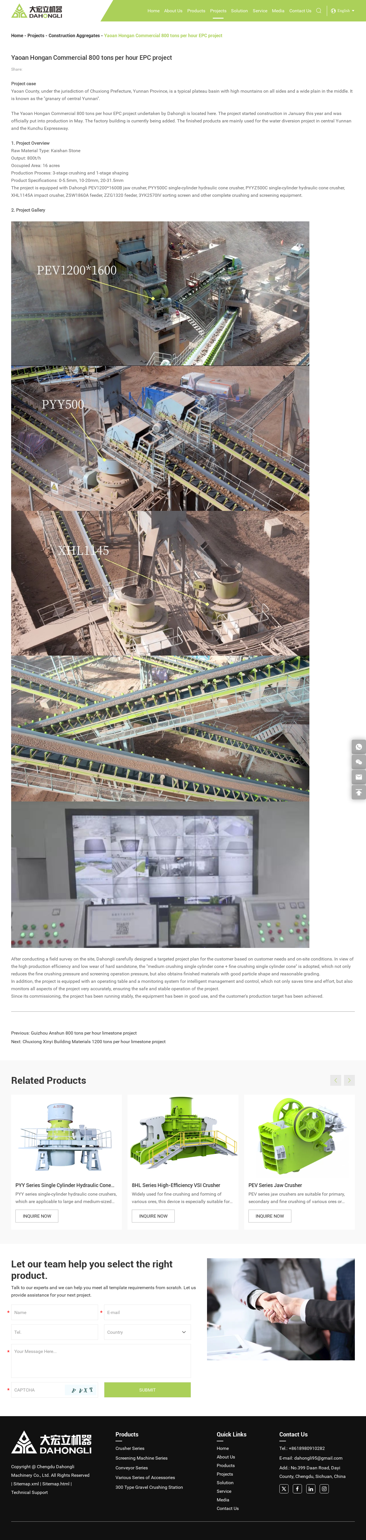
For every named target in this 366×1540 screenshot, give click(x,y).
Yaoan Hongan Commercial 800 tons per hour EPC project (163, 35)
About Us (173, 10)
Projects (218, 10)
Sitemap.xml (26, 1484)
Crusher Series (130, 1448)
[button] (335, 1080)
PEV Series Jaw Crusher (275, 1185)
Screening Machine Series (142, 1458)
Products (196, 10)
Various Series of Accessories (145, 1477)
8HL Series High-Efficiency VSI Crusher (176, 1185)
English (343, 11)
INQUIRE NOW (37, 1216)
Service (260, 10)
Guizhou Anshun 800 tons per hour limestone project (84, 1033)
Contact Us (300, 10)
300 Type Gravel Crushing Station (149, 1487)
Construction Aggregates (74, 35)
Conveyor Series (132, 1467)
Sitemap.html (55, 1484)
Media (278, 10)
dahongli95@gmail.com (318, 1458)
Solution (239, 10)
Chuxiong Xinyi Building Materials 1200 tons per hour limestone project (94, 1041)
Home (154, 10)
